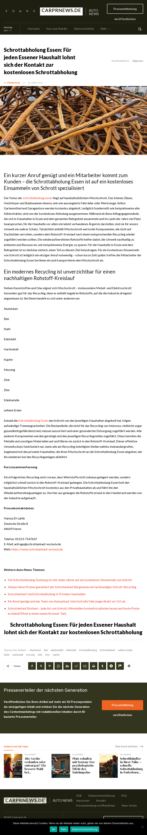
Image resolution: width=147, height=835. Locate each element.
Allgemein (137, 61)
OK (53, 829)
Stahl (6, 655)
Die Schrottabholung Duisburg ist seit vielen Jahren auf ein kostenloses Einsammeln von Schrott (70, 580)
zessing (30, 655)
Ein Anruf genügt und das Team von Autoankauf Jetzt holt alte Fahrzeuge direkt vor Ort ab (66, 601)
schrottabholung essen (37, 198)
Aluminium (35, 650)
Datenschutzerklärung (84, 829)
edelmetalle (57, 650)
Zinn (47, 655)
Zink (40, 655)
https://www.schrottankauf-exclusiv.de (37, 549)
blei (46, 650)
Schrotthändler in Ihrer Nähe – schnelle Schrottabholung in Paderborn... (131, 765)
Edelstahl (71, 650)
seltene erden (125, 650)
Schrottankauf (107, 650)
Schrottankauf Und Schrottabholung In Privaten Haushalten (47, 594)
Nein (63, 829)
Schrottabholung (88, 650)
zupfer (56, 655)
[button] (139, 28)
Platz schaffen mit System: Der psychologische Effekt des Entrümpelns (83, 765)
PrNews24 (13, 82)
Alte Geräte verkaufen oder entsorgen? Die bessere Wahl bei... (35, 765)
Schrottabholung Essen (33, 420)
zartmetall (17, 655)
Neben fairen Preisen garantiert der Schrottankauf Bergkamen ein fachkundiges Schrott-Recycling (72, 587)
